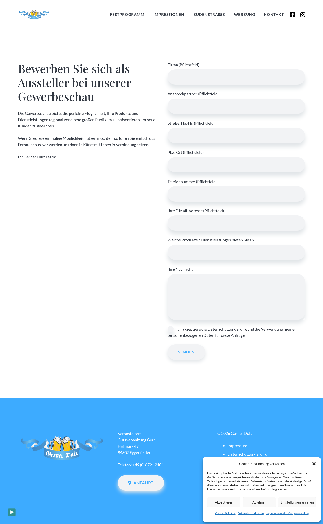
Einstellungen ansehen (297, 502)
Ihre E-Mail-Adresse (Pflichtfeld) (236, 219)
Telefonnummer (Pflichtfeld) (236, 190)
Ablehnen (259, 502)
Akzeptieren (224, 502)
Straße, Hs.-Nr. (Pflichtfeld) (236, 132)
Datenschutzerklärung (251, 513)
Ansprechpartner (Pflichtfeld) (236, 102)
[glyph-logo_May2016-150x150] (301, 15)
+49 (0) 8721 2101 (148, 464)
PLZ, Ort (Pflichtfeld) (236, 161)
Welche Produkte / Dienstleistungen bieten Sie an (236, 248)
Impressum (237, 445)
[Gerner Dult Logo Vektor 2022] (51, 14)
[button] (314, 463)
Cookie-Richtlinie (225, 513)
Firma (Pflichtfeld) (236, 73)
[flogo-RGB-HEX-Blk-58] (288, 15)
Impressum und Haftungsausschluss (287, 513)
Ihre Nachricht (236, 293)
